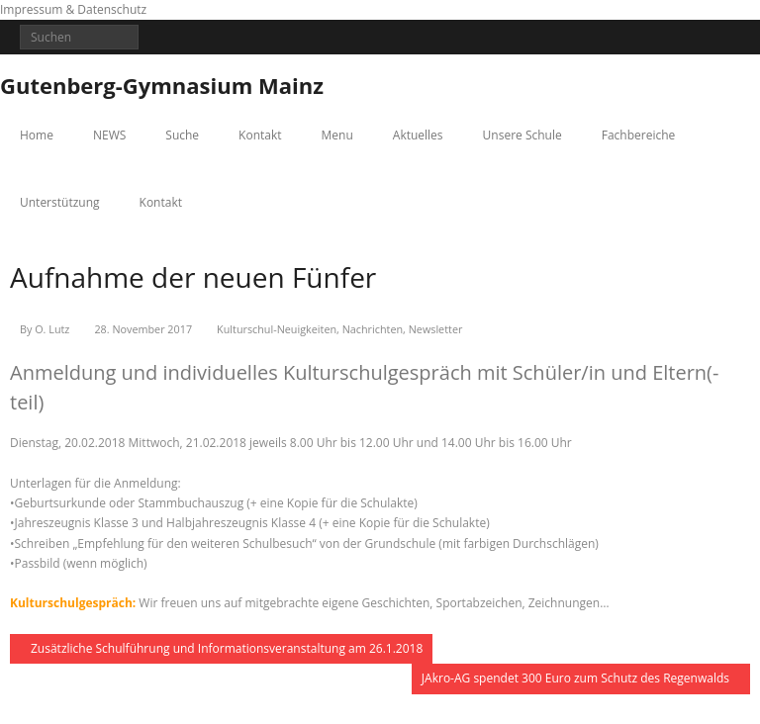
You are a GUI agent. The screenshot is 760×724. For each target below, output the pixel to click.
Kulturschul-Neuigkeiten (276, 328)
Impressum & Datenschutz (73, 9)
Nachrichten (372, 328)
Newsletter (436, 328)
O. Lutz (52, 328)
